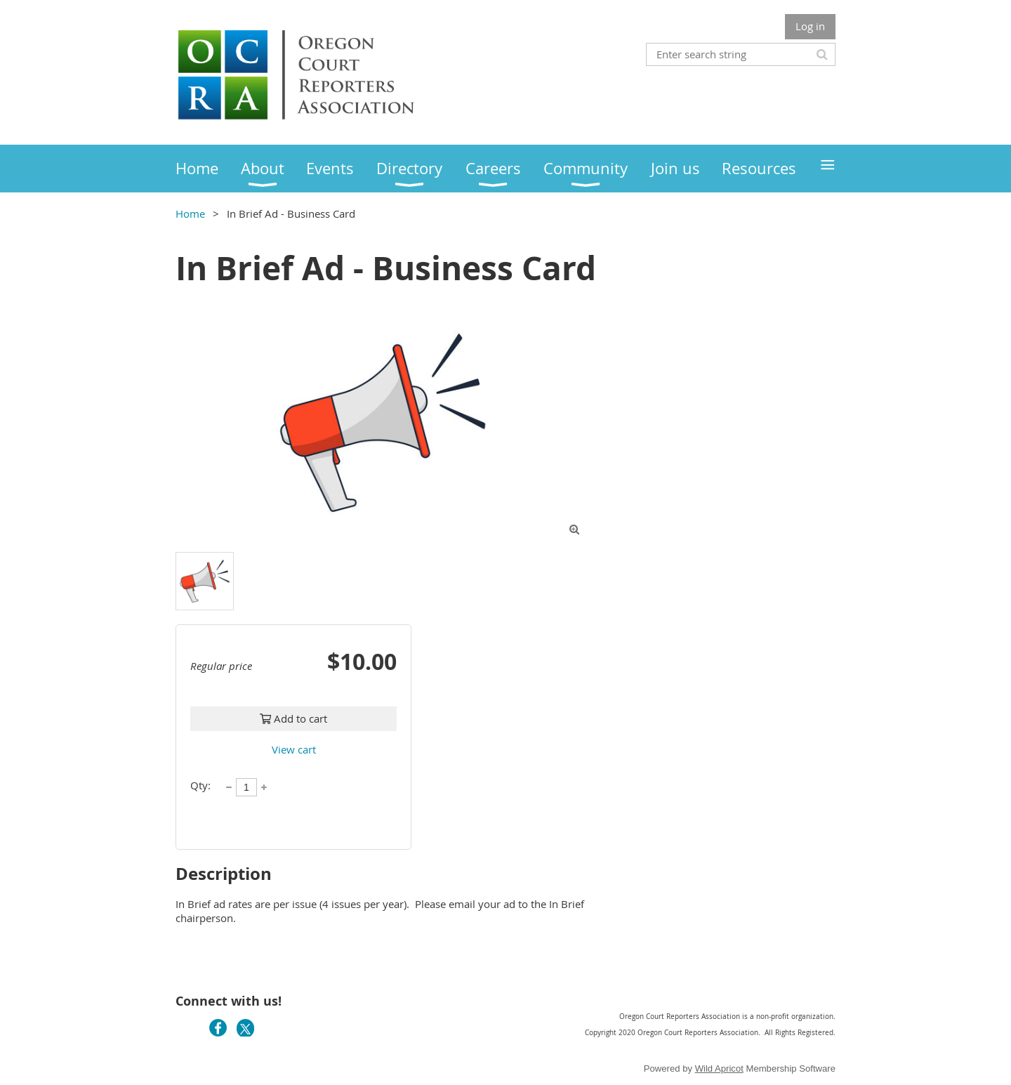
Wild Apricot (719, 1068)
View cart (294, 749)
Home (190, 213)
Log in (810, 26)
